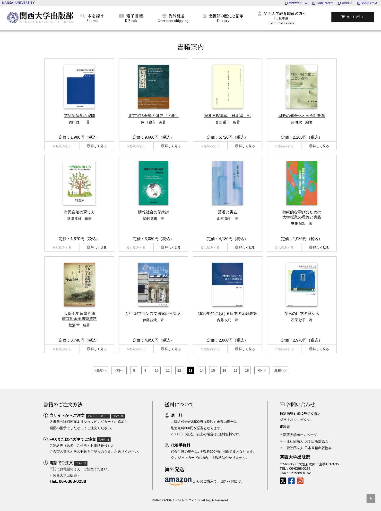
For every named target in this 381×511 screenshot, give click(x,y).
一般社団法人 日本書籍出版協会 (307, 448)
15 (213, 370)
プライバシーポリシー (297, 419)
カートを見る (355, 17)
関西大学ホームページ (300, 435)
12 (179, 370)
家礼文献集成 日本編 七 (227, 116)
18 (247, 370)
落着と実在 (227, 212)
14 (202, 370)
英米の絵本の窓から (301, 313)
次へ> (262, 370)
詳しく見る (99, 146)
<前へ (119, 370)
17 (236, 370)
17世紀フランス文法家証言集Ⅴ (153, 313)
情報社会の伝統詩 (153, 212)
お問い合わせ (300, 404)
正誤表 (285, 426)
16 (224, 370)
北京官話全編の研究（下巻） (153, 116)
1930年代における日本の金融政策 (227, 313)
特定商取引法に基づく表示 (300, 413)
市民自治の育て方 (79, 212)
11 (168, 370)
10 (157, 370)
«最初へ (101, 370)
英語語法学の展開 (79, 116)
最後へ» (280, 370)
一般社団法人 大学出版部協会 (305, 441)
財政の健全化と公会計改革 (301, 116)
